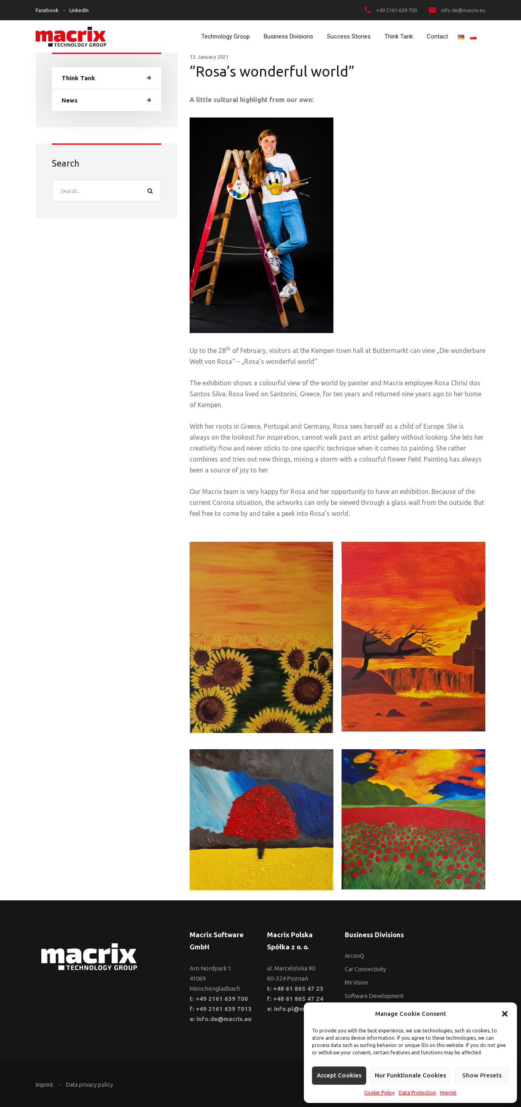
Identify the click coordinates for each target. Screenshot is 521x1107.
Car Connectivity (365, 969)
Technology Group (225, 36)
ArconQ (354, 956)
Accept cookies (339, 1075)
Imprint (448, 1092)
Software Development (374, 996)
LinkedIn (79, 10)
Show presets (482, 1075)
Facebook (47, 10)
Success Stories (349, 36)
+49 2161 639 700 (396, 10)
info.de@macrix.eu (463, 10)
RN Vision (356, 982)
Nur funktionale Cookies (410, 1075)
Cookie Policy (379, 1092)
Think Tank (398, 36)
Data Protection (417, 1092)
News (70, 100)
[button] (505, 1014)
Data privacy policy (89, 1084)
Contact (437, 36)
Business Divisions (288, 36)
